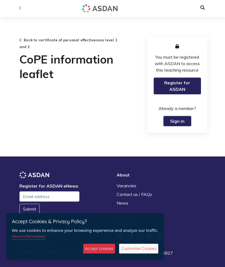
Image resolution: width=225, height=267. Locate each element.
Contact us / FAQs (134, 194)
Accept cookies (99, 248)
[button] (20, 8)
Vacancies (126, 185)
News (122, 203)
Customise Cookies (138, 248)
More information (29, 236)
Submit (29, 209)
